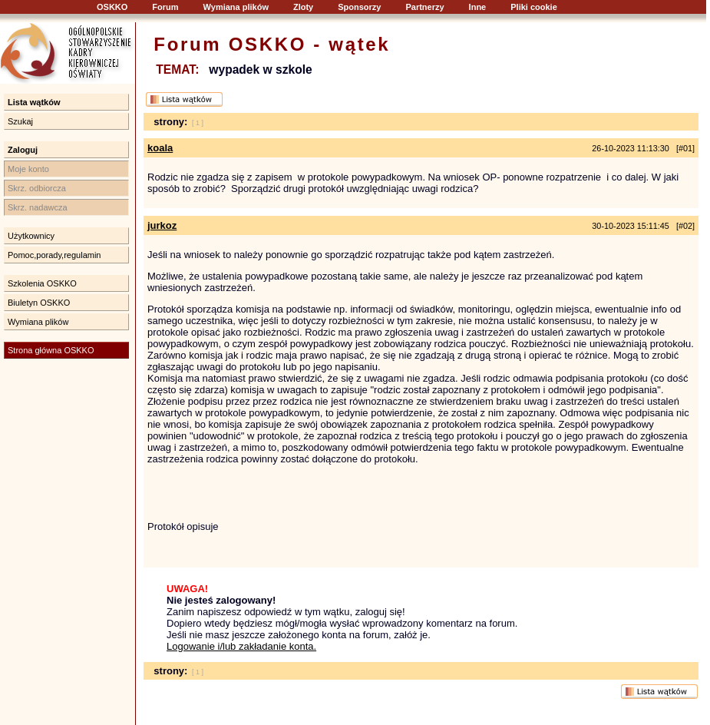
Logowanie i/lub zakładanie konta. (241, 646)
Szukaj (20, 121)
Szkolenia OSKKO (42, 283)
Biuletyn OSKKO (39, 302)
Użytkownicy (31, 235)
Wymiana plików (236, 7)
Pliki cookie (533, 7)
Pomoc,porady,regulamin (54, 255)
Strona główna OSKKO (51, 350)
